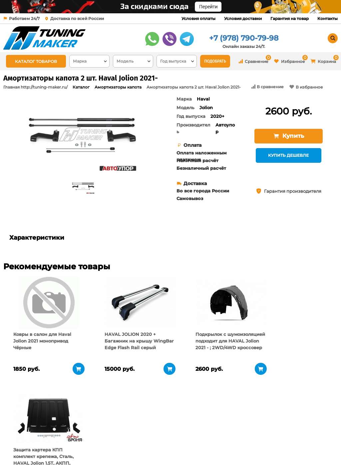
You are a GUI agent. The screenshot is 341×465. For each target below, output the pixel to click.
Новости (67, 446)
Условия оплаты (198, 18)
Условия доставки (243, 18)
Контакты (327, 18)
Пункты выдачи (76, 438)
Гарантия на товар (289, 18)
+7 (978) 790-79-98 (243, 38)
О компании (72, 430)
